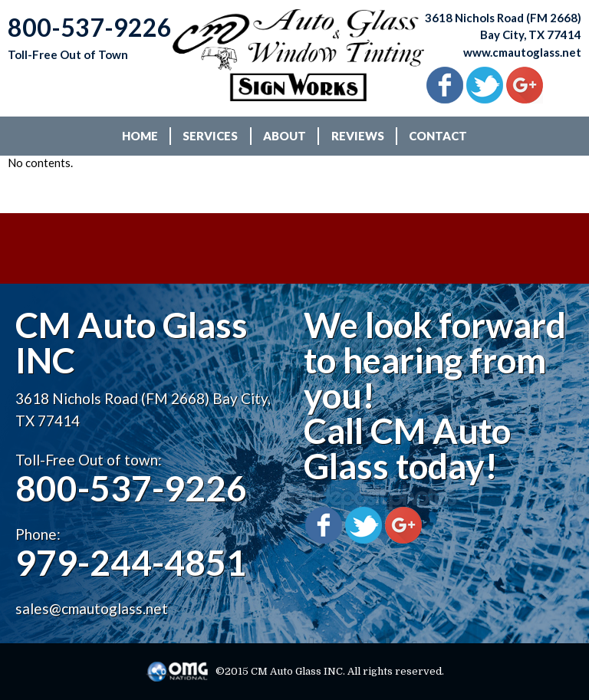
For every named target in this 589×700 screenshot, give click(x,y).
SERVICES (210, 136)
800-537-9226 (131, 488)
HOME (140, 136)
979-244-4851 (131, 562)
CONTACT (438, 136)
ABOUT (284, 136)
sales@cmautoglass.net (91, 608)
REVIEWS (357, 136)
